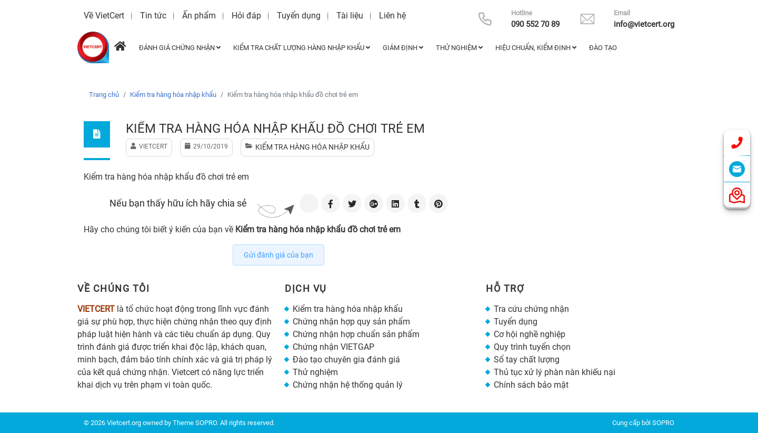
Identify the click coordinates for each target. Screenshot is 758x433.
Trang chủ (104, 95)
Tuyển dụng (299, 16)
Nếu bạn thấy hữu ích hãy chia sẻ (178, 203)
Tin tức (153, 16)
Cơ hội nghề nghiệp (529, 334)
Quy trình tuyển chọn (532, 347)
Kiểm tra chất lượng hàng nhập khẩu (301, 48)
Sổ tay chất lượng (527, 360)
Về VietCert (104, 16)
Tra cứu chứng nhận (531, 309)
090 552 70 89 (535, 24)
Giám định (403, 48)
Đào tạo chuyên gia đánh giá (346, 360)
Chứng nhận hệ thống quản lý (348, 385)
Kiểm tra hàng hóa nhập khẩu (173, 95)
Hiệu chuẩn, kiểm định (535, 48)
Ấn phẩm (199, 16)
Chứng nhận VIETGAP (333, 347)
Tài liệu (349, 16)
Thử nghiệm (459, 48)
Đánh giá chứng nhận (180, 48)
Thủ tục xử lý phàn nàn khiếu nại (554, 372)
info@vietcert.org (644, 24)
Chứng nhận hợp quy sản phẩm (351, 322)
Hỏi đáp (246, 16)
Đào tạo (603, 48)
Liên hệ (392, 16)
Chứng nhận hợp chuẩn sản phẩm (356, 334)
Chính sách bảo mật (531, 385)
